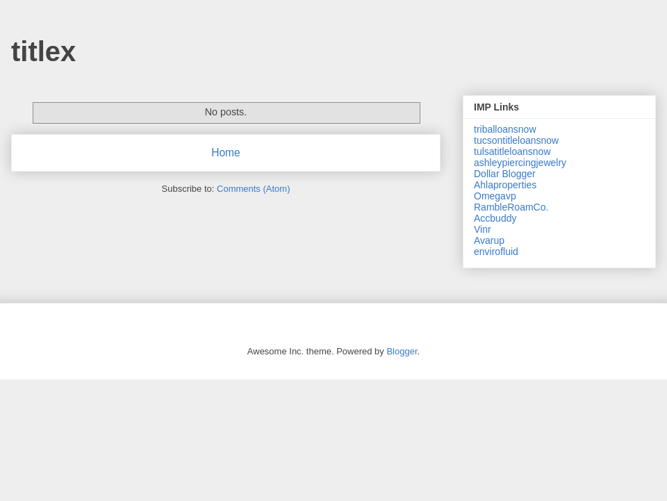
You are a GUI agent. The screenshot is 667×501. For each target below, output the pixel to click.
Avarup (489, 240)
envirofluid (496, 251)
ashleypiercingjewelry (520, 162)
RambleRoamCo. (511, 207)
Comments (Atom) (253, 188)
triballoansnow (505, 129)
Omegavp (495, 196)
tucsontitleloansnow (516, 140)
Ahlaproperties (505, 184)
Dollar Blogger (505, 173)
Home (225, 152)
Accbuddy (495, 218)
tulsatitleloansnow (512, 151)
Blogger (401, 351)
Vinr (482, 229)
